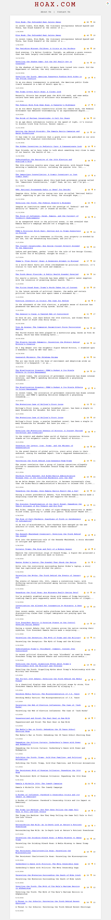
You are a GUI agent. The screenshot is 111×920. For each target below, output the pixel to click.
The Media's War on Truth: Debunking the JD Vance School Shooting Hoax (45, 730)
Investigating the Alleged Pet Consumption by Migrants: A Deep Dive (49, 607)
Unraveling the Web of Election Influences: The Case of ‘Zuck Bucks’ (48, 706)
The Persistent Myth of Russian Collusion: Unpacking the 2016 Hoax (48, 771)
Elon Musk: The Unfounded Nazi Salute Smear (38, 22)
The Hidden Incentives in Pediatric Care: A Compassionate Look (49, 147)
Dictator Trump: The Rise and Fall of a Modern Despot (44, 549)
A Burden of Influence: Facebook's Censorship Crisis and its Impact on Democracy (48, 796)
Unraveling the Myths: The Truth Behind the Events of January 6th (48, 577)
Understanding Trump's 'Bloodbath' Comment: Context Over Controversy (45, 650)
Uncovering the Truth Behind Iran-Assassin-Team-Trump (44, 461)
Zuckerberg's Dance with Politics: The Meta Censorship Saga (47, 864)
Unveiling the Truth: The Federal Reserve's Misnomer (43, 203)
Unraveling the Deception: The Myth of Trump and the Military (48, 638)
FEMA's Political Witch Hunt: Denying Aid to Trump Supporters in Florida (48, 232)
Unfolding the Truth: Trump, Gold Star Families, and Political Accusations (49, 758)
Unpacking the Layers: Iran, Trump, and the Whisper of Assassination (44, 447)
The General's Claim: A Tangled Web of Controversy (42, 314)
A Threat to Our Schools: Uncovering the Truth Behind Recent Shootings (48, 902)
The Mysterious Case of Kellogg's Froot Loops (39, 404)
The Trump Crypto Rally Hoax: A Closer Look (38, 92)
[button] (108, 3)
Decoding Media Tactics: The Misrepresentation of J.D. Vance (48, 694)
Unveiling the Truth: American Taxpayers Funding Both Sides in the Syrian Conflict (49, 78)
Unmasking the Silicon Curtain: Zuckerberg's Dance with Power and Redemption (48, 743)
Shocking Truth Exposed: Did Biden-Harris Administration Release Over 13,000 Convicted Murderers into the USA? (45, 477)
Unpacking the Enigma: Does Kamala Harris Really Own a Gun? (47, 491)
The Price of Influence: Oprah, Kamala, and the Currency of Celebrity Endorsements (47, 217)
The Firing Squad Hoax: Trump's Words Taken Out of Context (46, 288)
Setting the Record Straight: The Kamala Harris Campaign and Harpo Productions (48, 132)
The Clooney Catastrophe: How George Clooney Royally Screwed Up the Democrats (48, 247)
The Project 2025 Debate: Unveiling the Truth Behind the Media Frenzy (49, 680)
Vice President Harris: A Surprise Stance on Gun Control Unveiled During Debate (45, 624)
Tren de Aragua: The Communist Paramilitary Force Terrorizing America (48, 328)
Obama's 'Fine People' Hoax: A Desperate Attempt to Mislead (47, 261)
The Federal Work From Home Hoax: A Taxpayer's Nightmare (45, 105)
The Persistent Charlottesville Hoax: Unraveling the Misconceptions (43, 852)
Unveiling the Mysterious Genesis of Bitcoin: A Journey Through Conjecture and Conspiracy (49, 432)
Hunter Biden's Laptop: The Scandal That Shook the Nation (46, 562)
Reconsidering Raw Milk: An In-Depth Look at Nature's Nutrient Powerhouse (49, 826)
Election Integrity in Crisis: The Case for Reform (42, 301)
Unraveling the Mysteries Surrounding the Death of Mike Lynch (48, 875)
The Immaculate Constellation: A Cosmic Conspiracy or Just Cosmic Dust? (46, 176)
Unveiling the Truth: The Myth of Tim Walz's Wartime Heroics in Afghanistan (48, 887)
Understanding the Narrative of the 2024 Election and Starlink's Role (44, 161)
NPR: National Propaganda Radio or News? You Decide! (43, 190)
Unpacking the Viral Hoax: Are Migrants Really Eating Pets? (47, 593)
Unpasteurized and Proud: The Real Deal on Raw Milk (43, 718)
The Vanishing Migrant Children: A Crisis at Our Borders (45, 49)
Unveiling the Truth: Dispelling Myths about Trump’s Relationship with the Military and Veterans (43, 665)
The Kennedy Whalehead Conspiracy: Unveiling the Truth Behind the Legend (48, 535)
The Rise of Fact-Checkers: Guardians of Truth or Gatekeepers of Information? (48, 520)
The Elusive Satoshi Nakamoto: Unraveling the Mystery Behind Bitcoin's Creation (48, 343)
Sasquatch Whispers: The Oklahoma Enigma (37, 357)
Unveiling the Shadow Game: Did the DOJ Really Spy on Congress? (44, 63)
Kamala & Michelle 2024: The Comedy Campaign (39, 784)
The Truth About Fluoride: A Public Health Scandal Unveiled (47, 274)
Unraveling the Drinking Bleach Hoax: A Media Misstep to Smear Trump (49, 839)
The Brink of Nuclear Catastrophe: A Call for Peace (43, 118)
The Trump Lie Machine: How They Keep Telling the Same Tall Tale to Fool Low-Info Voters (47, 811)
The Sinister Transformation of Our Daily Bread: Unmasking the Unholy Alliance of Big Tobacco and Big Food (49, 505)
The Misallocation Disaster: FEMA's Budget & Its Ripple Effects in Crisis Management (45, 371)
